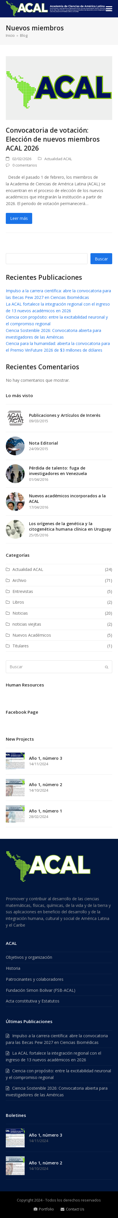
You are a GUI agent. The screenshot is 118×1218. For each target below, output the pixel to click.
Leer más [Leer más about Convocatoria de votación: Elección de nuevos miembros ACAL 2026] (19, 218)
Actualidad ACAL (58, 158)
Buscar (101, 259)
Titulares (20, 646)
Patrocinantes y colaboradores (34, 979)
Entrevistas (22, 591)
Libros (18, 602)
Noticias (20, 613)
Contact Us (72, 1209)
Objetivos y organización (29, 957)
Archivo (19, 580)
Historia (13, 968)
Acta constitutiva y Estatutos (32, 1001)
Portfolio (44, 1209)
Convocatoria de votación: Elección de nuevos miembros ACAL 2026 (53, 139)
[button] (109, 8)
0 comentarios (24, 165)
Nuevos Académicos (31, 635)
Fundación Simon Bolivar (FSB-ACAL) (40, 990)
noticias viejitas (26, 624)
